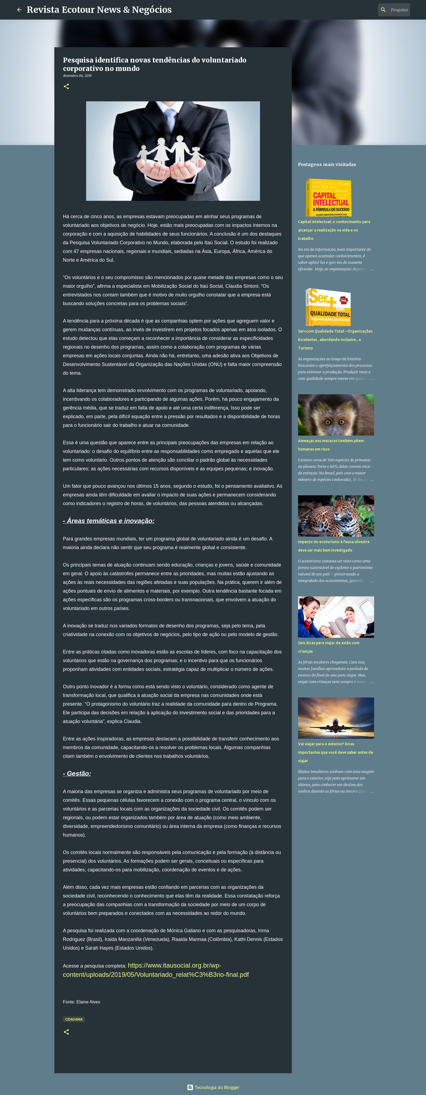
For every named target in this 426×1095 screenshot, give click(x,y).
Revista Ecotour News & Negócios (99, 9)
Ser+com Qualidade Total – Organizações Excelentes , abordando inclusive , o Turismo (335, 339)
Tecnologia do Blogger (213, 1087)
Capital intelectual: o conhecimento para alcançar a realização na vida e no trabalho (334, 230)
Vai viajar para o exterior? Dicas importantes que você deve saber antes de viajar (335, 752)
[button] (66, 86)
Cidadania (74, 1019)
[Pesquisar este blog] (381, 9)
